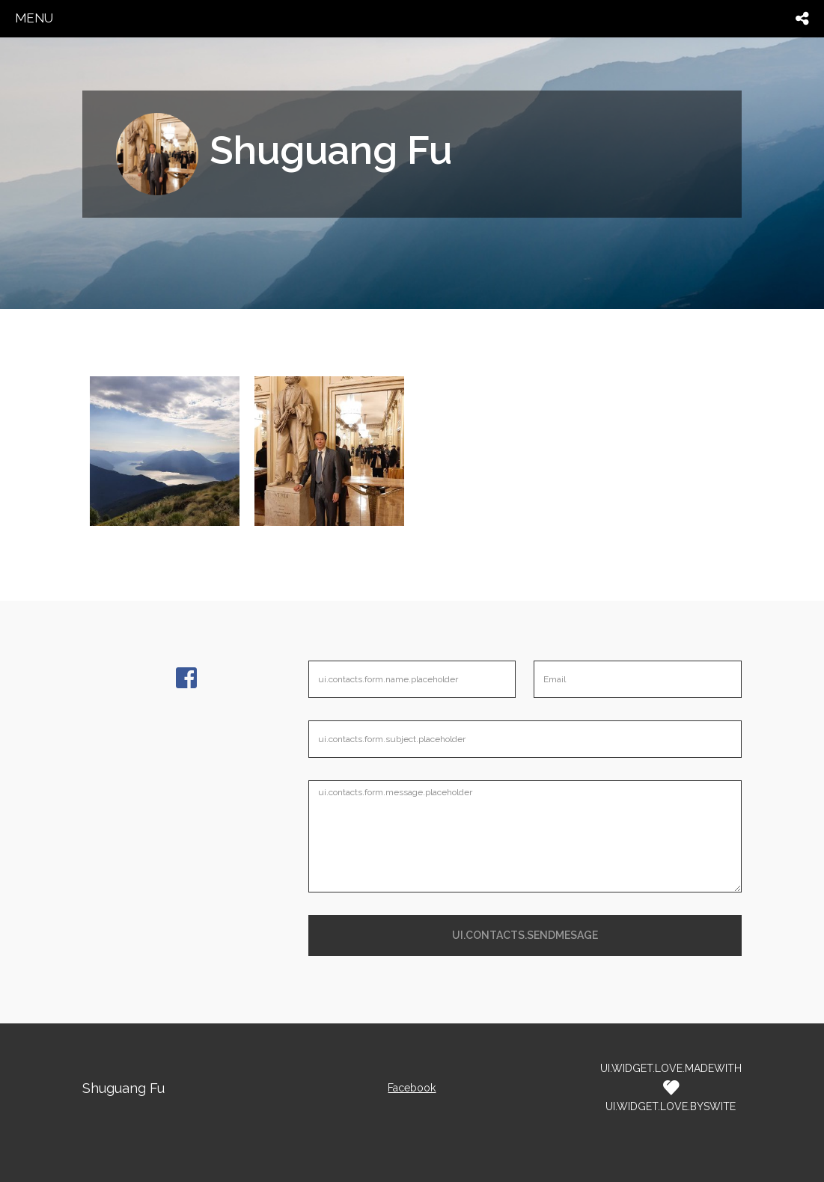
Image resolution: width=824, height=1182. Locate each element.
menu (34, 17)
